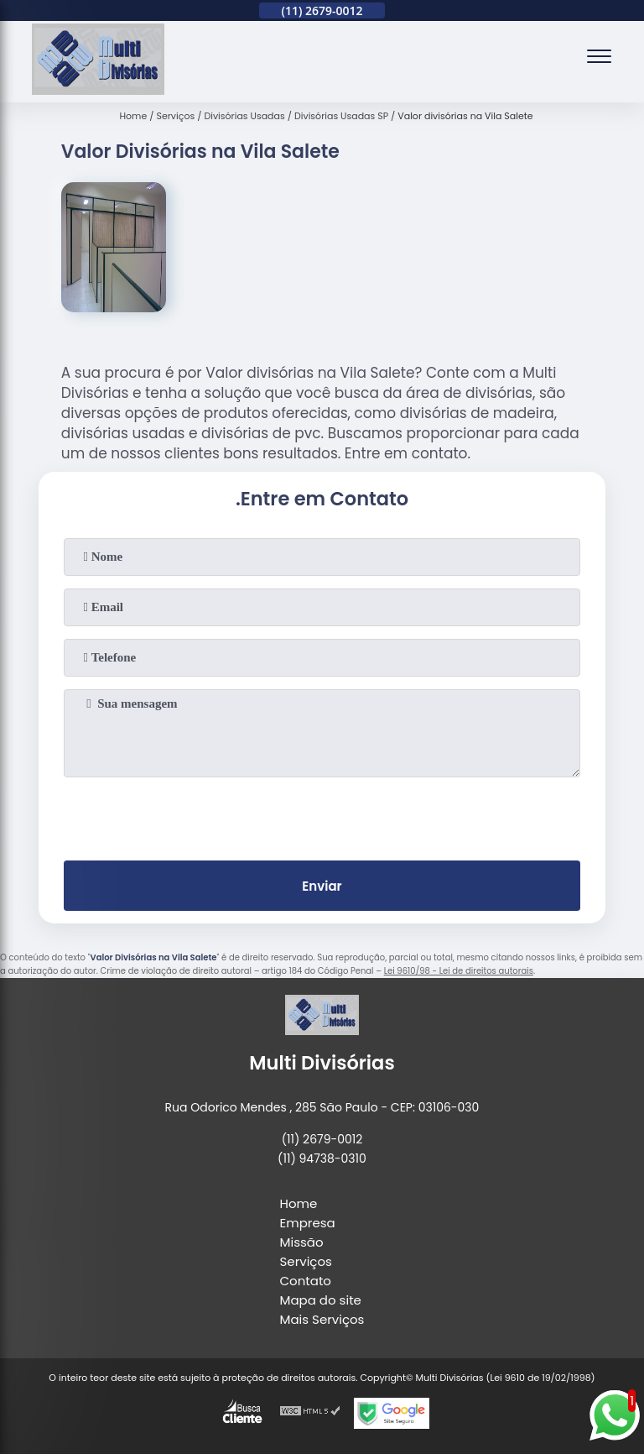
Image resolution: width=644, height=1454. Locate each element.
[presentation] (322, 815)
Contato (305, 1280)
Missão (302, 1242)
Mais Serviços (322, 1319)
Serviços (306, 1261)
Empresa (307, 1223)
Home (299, 1203)
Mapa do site (320, 1300)
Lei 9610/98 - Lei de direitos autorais (458, 971)
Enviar (321, 886)
